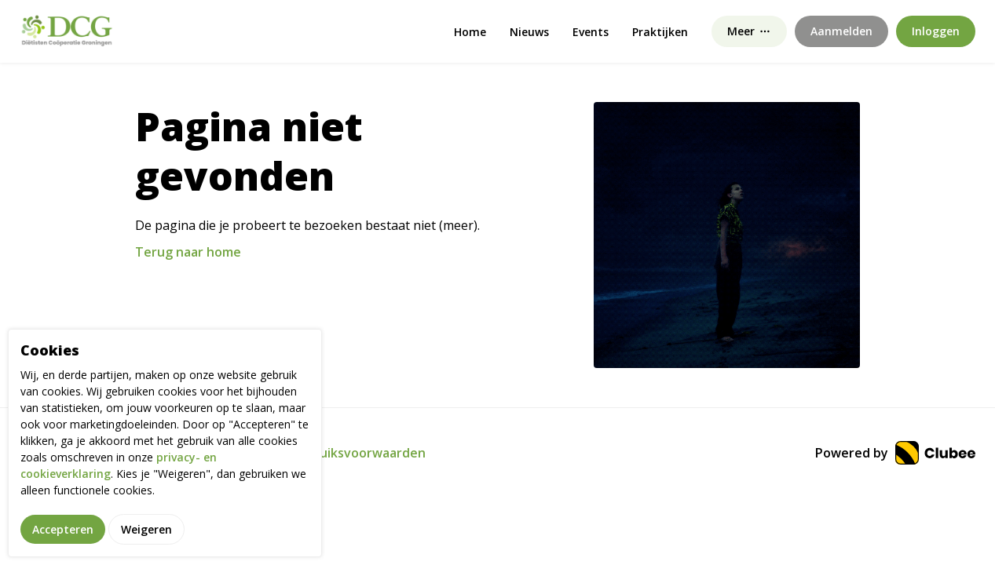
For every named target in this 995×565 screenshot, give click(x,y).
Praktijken (660, 31)
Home (470, 31)
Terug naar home (188, 252)
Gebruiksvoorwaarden (357, 452)
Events (590, 31)
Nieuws (529, 31)
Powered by (895, 452)
